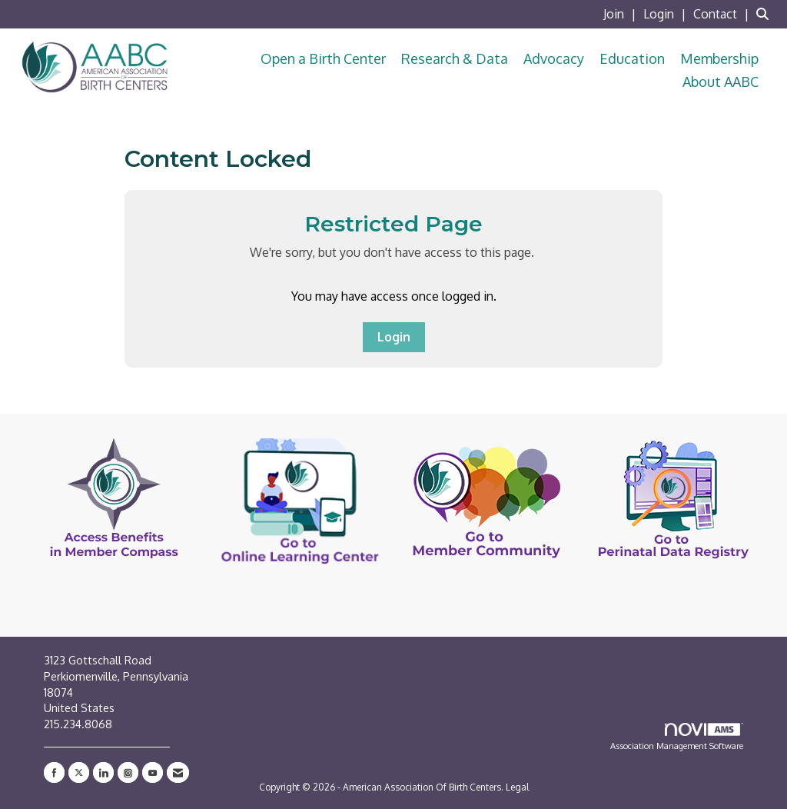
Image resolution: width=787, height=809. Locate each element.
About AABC (720, 81)
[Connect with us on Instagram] (128, 772)
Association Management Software (676, 737)
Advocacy (553, 58)
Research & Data (454, 58)
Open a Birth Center (323, 58)
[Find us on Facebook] (54, 772)
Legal (517, 787)
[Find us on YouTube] (152, 772)
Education (632, 58)
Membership (719, 58)
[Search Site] (765, 14)
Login (393, 337)
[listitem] (621, 14)
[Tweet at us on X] (78, 772)
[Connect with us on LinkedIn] (103, 772)
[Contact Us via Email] (178, 772)
